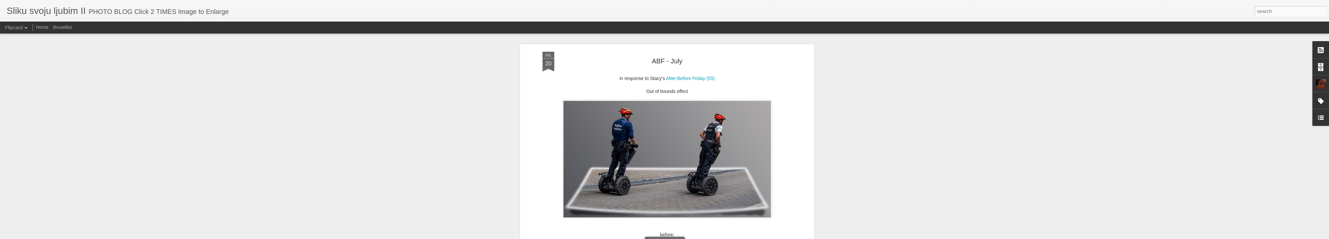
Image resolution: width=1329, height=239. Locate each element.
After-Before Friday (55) (690, 52)
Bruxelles (62, 27)
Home (42, 27)
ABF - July (667, 35)
